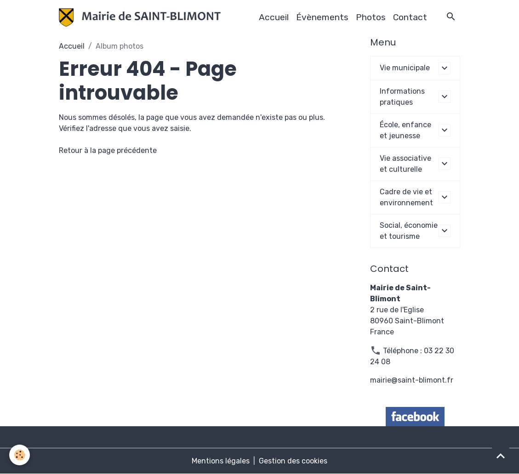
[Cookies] (19, 455)
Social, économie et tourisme (409, 231)
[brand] (141, 17)
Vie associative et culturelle (405, 164)
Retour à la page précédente (108, 150)
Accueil (274, 17)
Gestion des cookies (293, 461)
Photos (371, 17)
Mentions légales (221, 461)
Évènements (322, 17)
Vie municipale (405, 67)
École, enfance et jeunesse (405, 130)
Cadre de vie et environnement (406, 197)
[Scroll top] (500, 455)
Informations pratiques (402, 97)
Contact (410, 17)
